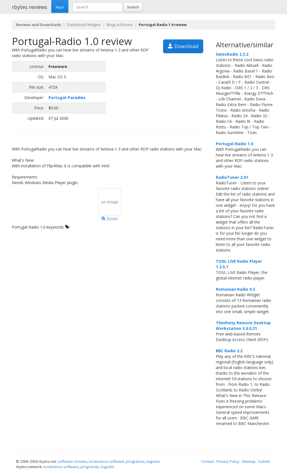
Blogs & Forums (120, 24)
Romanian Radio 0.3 (235, 289)
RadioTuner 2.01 (232, 177)
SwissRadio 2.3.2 (232, 54)
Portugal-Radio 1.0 (234, 143)
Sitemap (249, 461)
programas (135, 461)
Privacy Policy (227, 461)
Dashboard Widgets (84, 24)
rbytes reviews (29, 7)
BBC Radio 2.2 (229, 350)
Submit (264, 461)
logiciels (153, 461)
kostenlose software (106, 461)
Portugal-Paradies (66, 97)
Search (133, 7)
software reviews (72, 461)
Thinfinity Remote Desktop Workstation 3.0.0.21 (243, 325)
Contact (207, 461)
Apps (59, 7)
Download (183, 46)
